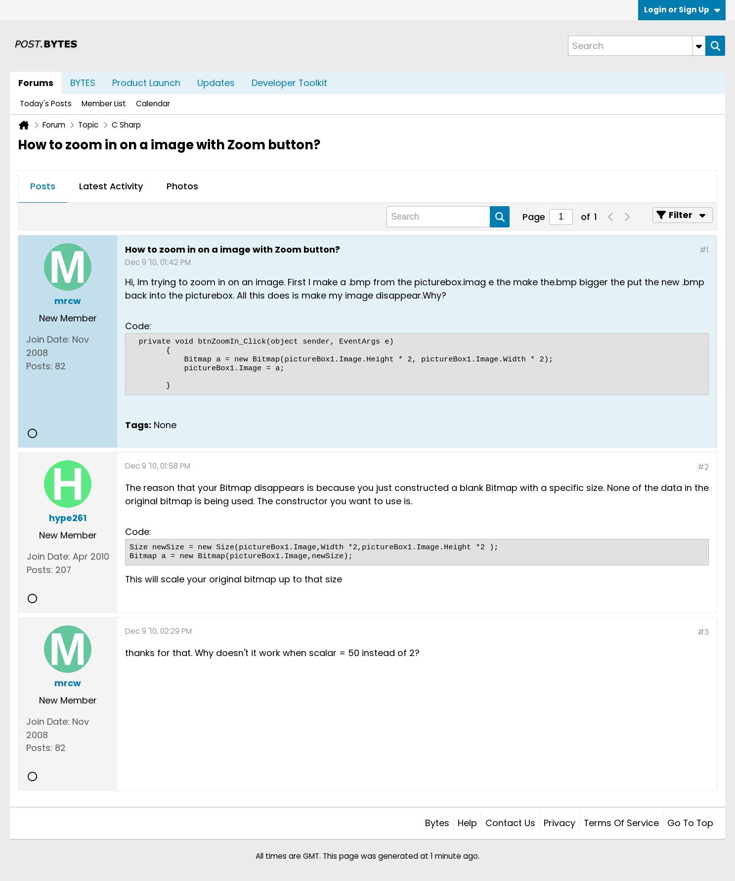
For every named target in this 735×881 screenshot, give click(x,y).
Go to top (690, 823)
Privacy (559, 823)
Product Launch (146, 83)
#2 (703, 467)
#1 (704, 250)
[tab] (42, 187)
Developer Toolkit (289, 83)
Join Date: (48, 339)
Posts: (39, 366)
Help (467, 823)
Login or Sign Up (682, 9)
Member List (104, 103)
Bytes (437, 823)
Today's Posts (46, 103)
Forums (35, 83)
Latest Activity (111, 186)
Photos (182, 186)
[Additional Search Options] (699, 46)
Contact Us (510, 823)
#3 (703, 632)
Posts (42, 186)
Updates (216, 83)
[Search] (636, 46)
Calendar (153, 103)
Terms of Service (621, 823)
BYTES (82, 83)
